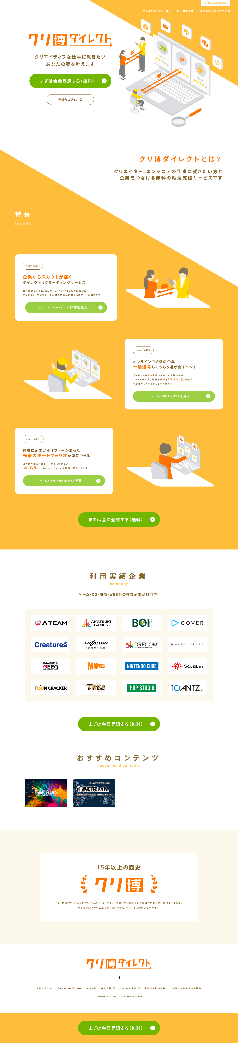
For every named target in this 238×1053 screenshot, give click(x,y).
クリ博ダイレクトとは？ (157, 11)
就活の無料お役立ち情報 (215, 11)
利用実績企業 (185, 11)
